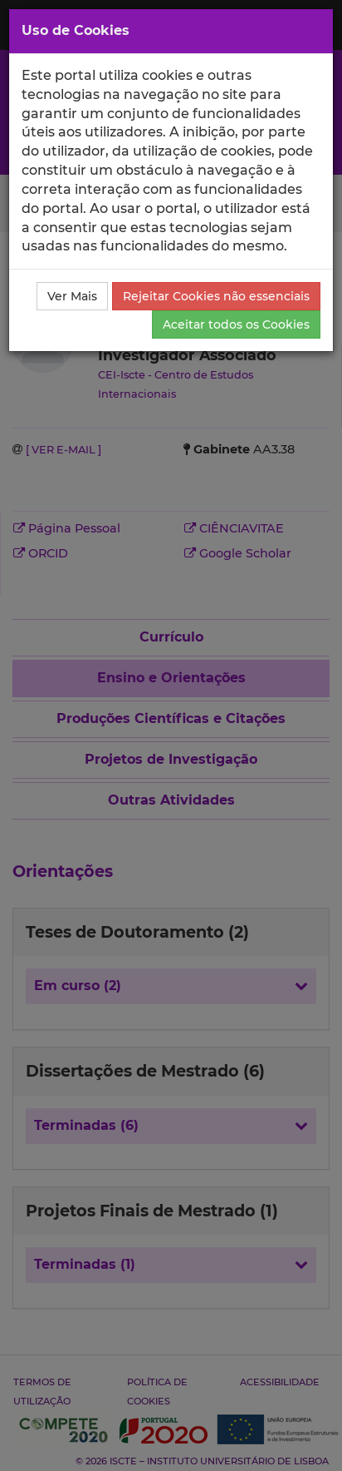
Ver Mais (72, 296)
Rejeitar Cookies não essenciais (216, 296)
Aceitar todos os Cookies (236, 324)
